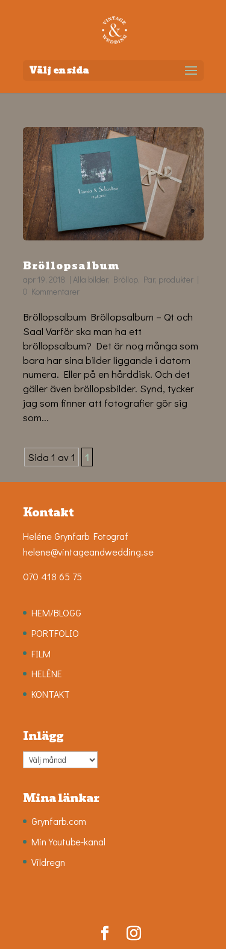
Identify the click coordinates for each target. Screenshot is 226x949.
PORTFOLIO (55, 633)
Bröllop (125, 279)
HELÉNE (46, 673)
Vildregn (48, 862)
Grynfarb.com (58, 821)
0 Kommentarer (51, 291)
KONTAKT (50, 693)
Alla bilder (90, 279)
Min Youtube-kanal (68, 841)
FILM (41, 653)
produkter (176, 279)
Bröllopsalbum (71, 266)
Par (149, 279)
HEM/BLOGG (56, 612)
